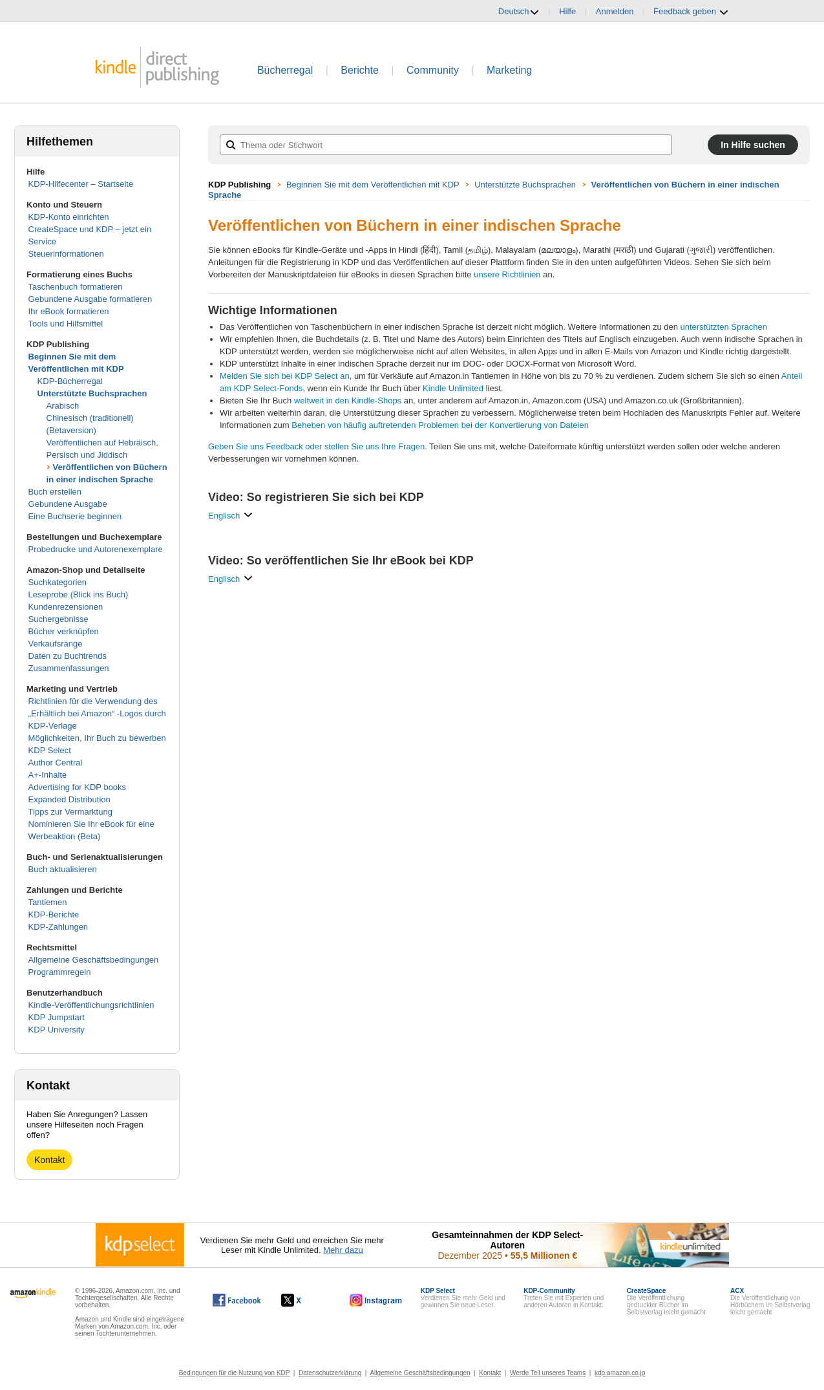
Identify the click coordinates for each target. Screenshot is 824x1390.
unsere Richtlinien (507, 274)
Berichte (360, 70)
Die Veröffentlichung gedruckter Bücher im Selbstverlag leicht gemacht (666, 1301)
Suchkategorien (57, 582)
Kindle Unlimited (453, 388)
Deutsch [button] (519, 11)
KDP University (56, 1029)
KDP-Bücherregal (70, 381)
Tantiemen (47, 902)
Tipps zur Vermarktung (70, 812)
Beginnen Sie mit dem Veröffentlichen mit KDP (373, 184)
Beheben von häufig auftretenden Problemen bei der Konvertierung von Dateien (440, 425)
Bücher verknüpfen (63, 631)
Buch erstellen (54, 492)
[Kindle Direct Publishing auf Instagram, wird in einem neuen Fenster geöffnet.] (376, 1300)
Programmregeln (59, 972)
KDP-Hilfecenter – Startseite (81, 184)
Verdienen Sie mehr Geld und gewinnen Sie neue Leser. (463, 1298)
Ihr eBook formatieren (68, 311)
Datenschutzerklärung (330, 1372)
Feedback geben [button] (690, 11)
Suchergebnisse (58, 619)
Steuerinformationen (66, 254)
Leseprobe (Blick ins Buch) (78, 594)
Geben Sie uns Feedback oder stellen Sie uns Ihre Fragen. (317, 446)
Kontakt (49, 1160)
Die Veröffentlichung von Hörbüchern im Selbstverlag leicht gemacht (770, 1301)
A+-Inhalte (47, 775)
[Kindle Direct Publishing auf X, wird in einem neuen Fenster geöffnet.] (304, 1300)
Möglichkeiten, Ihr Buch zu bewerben (97, 738)
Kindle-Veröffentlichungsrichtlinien (91, 1005)
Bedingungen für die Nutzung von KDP (234, 1372)
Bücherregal (285, 70)
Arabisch (63, 406)
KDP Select (49, 750)
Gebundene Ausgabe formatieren (90, 299)
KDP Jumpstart (56, 1017)
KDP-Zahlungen (58, 927)
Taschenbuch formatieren (75, 287)
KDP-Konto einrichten (68, 217)
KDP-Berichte (53, 914)
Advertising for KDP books (77, 787)
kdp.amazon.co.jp (620, 1372)
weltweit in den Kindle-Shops (347, 400)
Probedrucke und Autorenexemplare (95, 549)
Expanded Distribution (69, 799)
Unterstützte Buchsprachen (92, 393)
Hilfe (567, 11)
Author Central (55, 762)
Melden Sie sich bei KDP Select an (285, 376)
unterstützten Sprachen (724, 327)
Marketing (509, 70)
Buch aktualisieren (62, 869)
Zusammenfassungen (68, 668)
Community (433, 70)
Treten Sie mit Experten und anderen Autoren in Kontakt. (563, 1298)
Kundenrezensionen (65, 607)
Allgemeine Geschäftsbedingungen (93, 960)
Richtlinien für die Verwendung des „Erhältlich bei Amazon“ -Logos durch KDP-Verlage (97, 713)
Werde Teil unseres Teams (548, 1372)
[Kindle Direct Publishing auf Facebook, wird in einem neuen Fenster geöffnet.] (237, 1300)
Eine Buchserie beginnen (75, 516)
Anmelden (615, 11)
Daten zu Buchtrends (67, 656)
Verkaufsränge (55, 643)
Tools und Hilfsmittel (65, 323)
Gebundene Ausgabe (67, 504)
